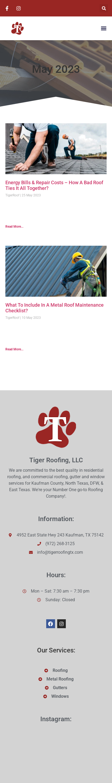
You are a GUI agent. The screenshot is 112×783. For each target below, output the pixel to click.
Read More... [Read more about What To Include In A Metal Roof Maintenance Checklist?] (14, 349)
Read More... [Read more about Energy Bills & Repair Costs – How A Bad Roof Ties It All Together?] (14, 226)
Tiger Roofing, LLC (56, 460)
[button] (104, 8)
